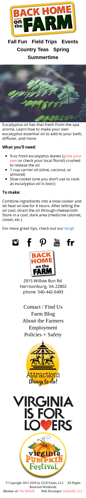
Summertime (43, 57)
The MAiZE (27, 491)
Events (70, 42)
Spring (61, 49)
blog (68, 228)
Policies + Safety (43, 334)
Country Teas (33, 49)
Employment (43, 328)
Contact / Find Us (42, 307)
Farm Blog (43, 314)
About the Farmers (43, 321)
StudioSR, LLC (73, 491)
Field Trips (44, 42)
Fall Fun (17, 42)
